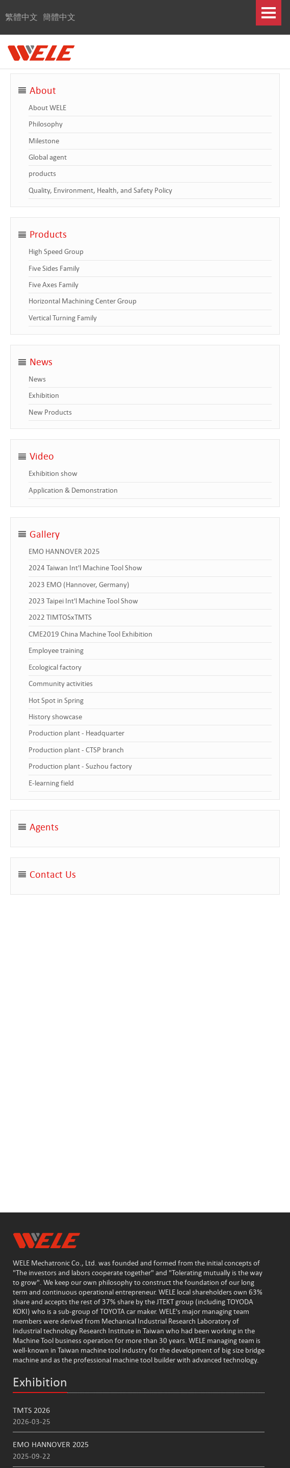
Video (42, 456)
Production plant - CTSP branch (76, 750)
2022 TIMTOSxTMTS (60, 617)
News (41, 362)
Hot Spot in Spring (56, 700)
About (43, 90)
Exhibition (44, 395)
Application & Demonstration (73, 490)
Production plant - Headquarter (76, 733)
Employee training (56, 650)
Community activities (61, 683)
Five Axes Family (53, 285)
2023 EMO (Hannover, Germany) (79, 584)
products (42, 173)
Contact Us (53, 874)
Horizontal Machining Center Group (83, 301)
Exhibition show (53, 473)
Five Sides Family (54, 268)
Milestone (44, 141)
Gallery (45, 534)
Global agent (48, 157)
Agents (44, 827)
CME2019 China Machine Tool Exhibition (90, 634)
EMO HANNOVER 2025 (64, 551)
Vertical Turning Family (63, 318)
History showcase (55, 717)
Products (48, 234)
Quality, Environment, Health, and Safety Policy (100, 190)
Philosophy (46, 124)
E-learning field (51, 783)
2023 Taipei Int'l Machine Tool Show (83, 601)
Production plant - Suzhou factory (80, 766)
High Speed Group (56, 251)
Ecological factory (55, 667)
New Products (50, 412)
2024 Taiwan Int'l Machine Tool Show (85, 568)
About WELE (47, 108)
